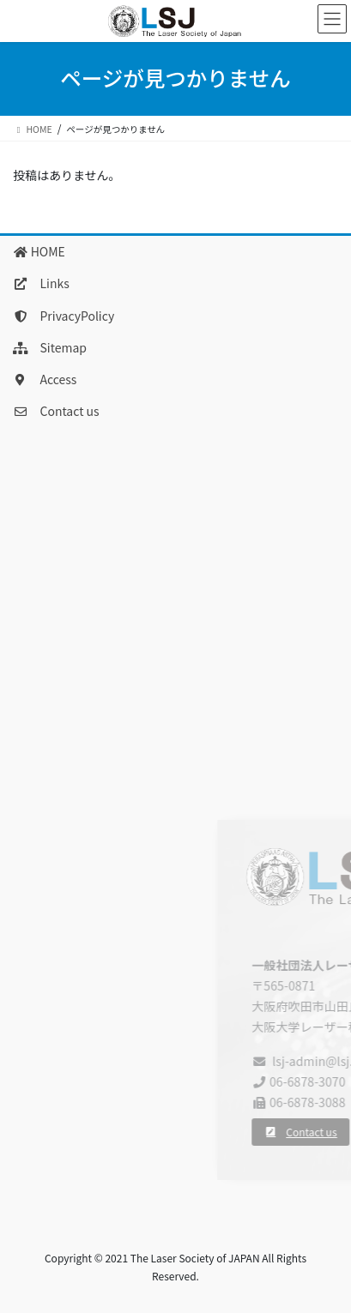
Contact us (56, 410)
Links (41, 283)
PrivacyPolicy (63, 315)
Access (44, 379)
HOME (39, 251)
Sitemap (50, 347)
